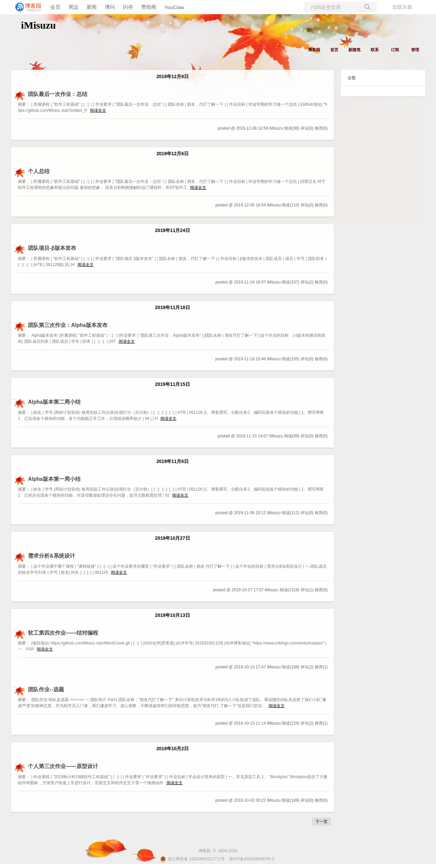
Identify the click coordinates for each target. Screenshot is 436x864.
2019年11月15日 (172, 384)
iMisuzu (38, 25)
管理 (415, 49)
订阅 (395, 49)
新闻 (92, 7)
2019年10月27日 (172, 538)
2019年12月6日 (172, 153)
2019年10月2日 (172, 748)
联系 (375, 49)
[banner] (26, 7)
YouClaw (174, 7)
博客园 (314, 49)
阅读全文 (98, 110)
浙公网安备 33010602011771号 (192, 859)
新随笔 (354, 49)
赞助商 (148, 7)
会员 (55, 7)
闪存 (128, 7)
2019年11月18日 (172, 307)
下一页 (321, 821)
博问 (110, 7)
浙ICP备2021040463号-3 (251, 859)
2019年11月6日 (172, 461)
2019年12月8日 (172, 76)
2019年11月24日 (172, 230)
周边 (73, 7)
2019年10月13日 (172, 615)
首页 (334, 49)
